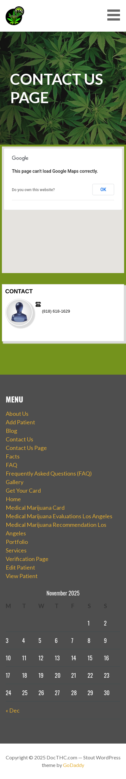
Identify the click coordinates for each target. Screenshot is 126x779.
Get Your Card (23, 490)
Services (16, 550)
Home (13, 498)
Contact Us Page (26, 447)
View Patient (22, 575)
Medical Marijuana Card (35, 507)
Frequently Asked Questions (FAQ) (49, 473)
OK (103, 189)
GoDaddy (73, 765)
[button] (116, 15)
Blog (11, 430)
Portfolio (17, 541)
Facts (13, 456)
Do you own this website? (33, 190)
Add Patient (20, 422)
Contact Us (19, 439)
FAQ (11, 464)
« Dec (13, 710)
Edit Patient (20, 567)
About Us (17, 413)
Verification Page (27, 558)
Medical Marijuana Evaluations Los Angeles (59, 516)
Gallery (14, 481)
